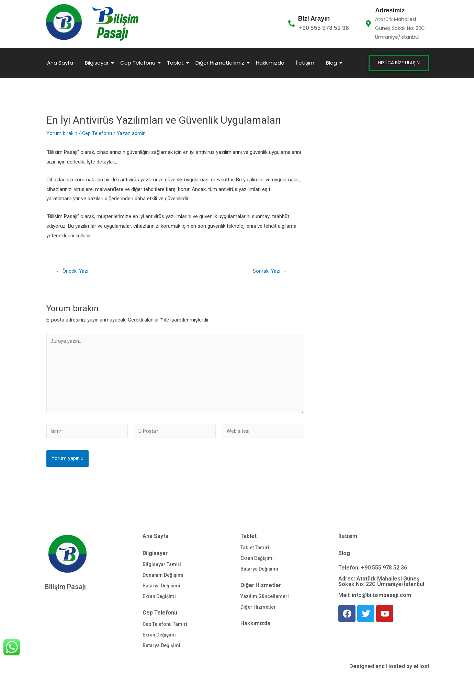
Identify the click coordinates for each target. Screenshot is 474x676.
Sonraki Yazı (270, 271)
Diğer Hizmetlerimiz (221, 62)
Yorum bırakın (61, 133)
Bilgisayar (98, 62)
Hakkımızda (270, 62)
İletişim (305, 62)
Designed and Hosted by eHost (389, 666)
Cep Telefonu (139, 62)
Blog (332, 62)
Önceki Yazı (72, 271)
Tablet (176, 62)
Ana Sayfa (60, 62)
